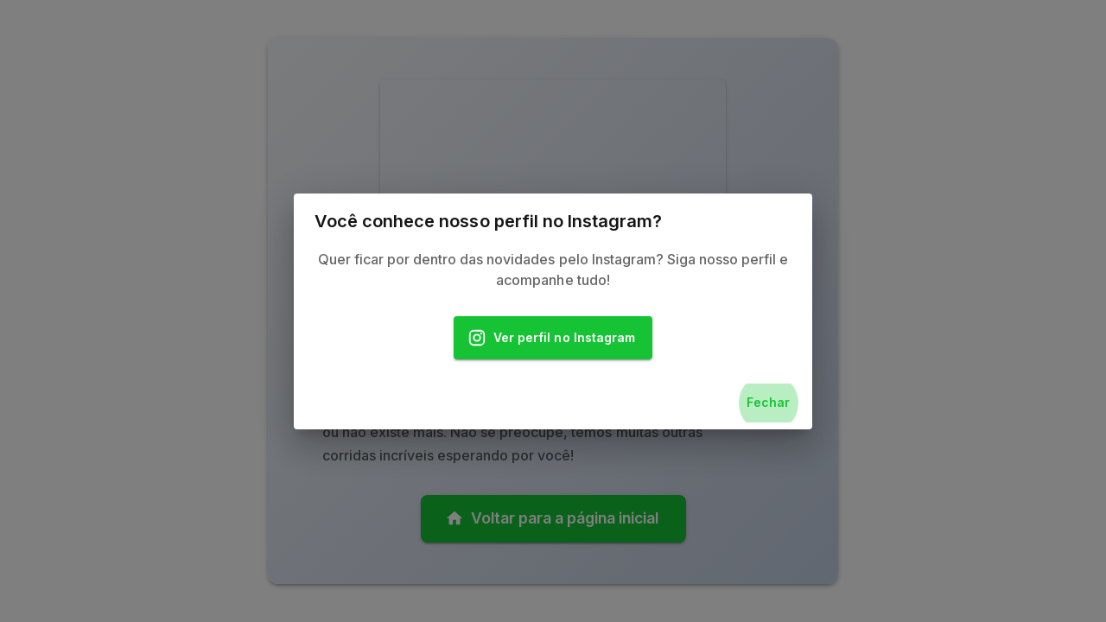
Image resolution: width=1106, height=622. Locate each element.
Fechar (768, 403)
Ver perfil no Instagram (553, 338)
